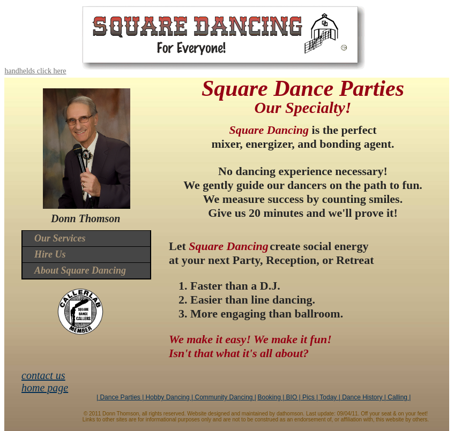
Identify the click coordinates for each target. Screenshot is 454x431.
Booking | (270, 397)
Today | (329, 397)
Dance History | (363, 397)
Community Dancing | (224, 397)
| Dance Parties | (120, 397)
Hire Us (50, 254)
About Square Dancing (80, 270)
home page (44, 388)
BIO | (292, 397)
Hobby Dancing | (168, 397)
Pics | (309, 397)
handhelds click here (35, 71)
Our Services (60, 238)
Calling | (398, 397)
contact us (43, 375)
